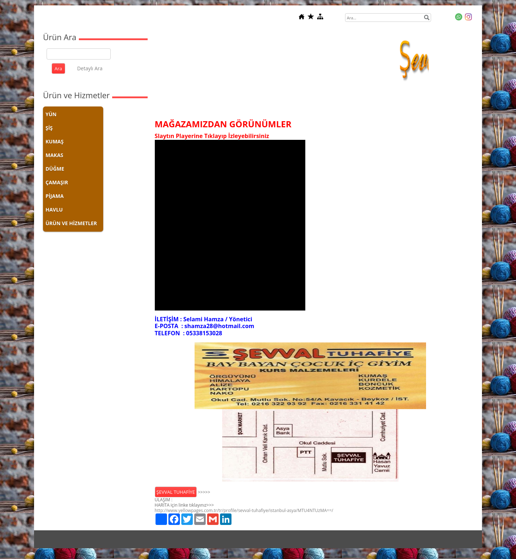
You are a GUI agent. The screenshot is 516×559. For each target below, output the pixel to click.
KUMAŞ (54, 141)
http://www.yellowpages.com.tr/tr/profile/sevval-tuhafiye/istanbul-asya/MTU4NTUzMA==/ (244, 510)
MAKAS (54, 155)
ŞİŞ (49, 127)
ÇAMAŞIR (57, 182)
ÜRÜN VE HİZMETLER (71, 223)
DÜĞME (55, 168)
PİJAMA (55, 196)
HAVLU (54, 209)
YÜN (51, 114)
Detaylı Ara (89, 68)
